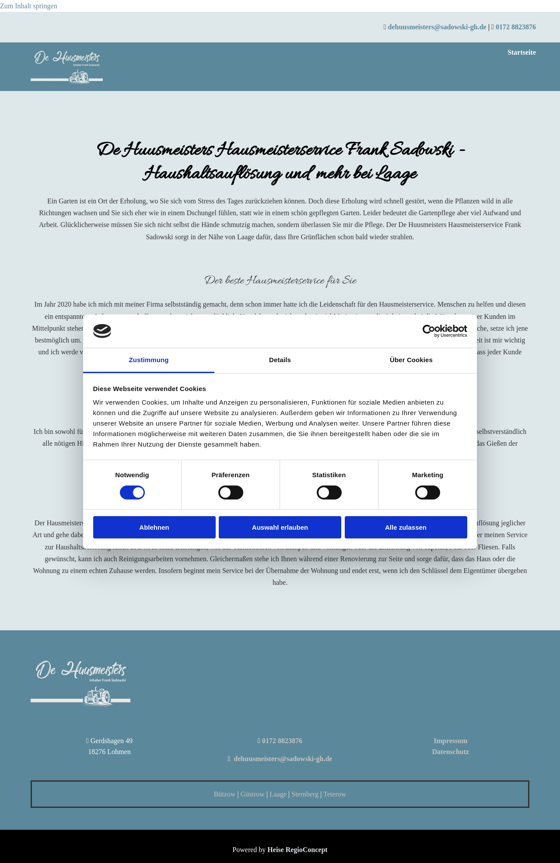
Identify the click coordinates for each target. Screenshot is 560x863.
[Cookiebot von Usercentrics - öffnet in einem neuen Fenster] (429, 331)
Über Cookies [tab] (411, 359)
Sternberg (305, 794)
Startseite (522, 52)
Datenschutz (450, 751)
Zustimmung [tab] (149, 359)
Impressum (450, 740)
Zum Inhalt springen (28, 6)
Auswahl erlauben (280, 527)
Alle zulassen (406, 527)
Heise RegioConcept (297, 849)
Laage (278, 794)
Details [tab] (280, 359)
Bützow (225, 794)
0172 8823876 (516, 27)
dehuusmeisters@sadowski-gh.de (437, 27)
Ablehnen (154, 527)
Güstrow (253, 794)
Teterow (334, 794)
